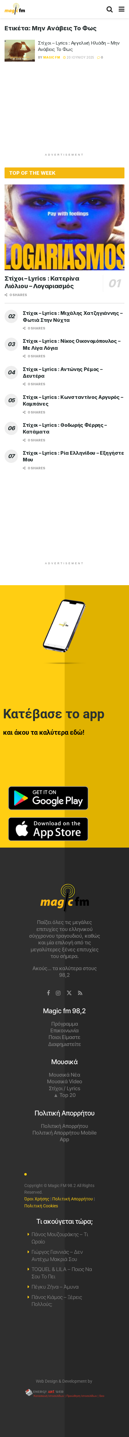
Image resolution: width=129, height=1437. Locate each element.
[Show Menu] (121, 9)
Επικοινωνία (64, 1030)
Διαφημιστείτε (64, 1044)
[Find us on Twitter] (69, 993)
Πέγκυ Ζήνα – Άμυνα (55, 1287)
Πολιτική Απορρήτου (64, 1126)
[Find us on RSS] (80, 993)
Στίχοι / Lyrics (64, 1088)
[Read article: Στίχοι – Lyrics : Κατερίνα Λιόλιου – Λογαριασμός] (64, 227)
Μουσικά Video (64, 1081)
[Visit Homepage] (15, 9)
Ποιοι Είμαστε (64, 1037)
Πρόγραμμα (64, 1024)
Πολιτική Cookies (41, 1205)
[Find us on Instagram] (58, 993)
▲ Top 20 (64, 1095)
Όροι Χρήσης (36, 1198)
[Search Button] (110, 9)
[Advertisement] (64, 110)
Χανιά (64, 1346)
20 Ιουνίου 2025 (78, 57)
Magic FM (51, 57)
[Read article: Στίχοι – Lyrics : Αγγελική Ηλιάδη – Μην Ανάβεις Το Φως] (20, 51)
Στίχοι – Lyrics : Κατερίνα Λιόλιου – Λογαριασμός (42, 282)
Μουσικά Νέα (64, 1075)
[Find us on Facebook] (48, 993)
